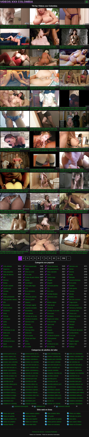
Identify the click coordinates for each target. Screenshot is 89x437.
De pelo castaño (8, 286)
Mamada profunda (52, 269)
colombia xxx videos (31, 387)
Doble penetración (8, 297)
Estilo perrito (73, 288)
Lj (47, 299)
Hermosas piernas (30, 297)
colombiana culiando (53, 390)
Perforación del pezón (76, 330)
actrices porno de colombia (10, 354)
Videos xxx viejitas (75, 413)
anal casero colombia (53, 362)
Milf (4, 277)
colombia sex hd (8, 381)
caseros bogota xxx (75, 367)
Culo (26, 288)
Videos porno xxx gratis (54, 419)
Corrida (27, 344)
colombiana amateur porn (76, 387)
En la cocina (29, 335)
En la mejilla (29, 327)
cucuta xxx (50, 401)
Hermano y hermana (75, 308)
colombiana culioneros (76, 390)
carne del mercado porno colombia (76, 365)
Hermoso (28, 324)
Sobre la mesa (7, 308)
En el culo (72, 335)
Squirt (5, 344)
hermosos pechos (52, 286)
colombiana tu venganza (10, 395)
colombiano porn (30, 401)
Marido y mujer (7, 346)
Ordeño (71, 297)
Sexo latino (72, 419)
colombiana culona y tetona (10, 392)
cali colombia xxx (74, 362)
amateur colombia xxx (10, 359)
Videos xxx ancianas (53, 424)
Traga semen (73, 302)
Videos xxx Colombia (16, 1)
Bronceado (6, 305)
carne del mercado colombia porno (32, 365)
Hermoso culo (73, 266)
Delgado (49, 283)
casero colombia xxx (53, 367)
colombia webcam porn (54, 384)
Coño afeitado (7, 266)
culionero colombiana (75, 403)
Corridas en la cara (31, 316)
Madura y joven (30, 299)
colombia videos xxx (31, 384)
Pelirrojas (72, 322)
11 (58, 258)
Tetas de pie (51, 305)
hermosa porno (74, 305)
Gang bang (72, 319)
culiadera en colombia (10, 403)
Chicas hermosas (52, 266)
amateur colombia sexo (76, 356)
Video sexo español (31, 419)
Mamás (71, 294)
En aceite (28, 346)
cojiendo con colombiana (10, 373)
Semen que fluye (30, 338)
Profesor (71, 346)
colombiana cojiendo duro (32, 390)
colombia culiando (52, 376)
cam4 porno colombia (9, 365)
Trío (48, 288)
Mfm (4, 302)
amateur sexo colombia (10, 362)
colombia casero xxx (31, 376)
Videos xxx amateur (9, 422)
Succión (27, 294)
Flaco (49, 274)
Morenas (6, 280)
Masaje (71, 338)
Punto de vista (51, 322)
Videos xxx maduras (31, 422)
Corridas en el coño (53, 310)
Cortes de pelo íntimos (32, 277)
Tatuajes (49, 280)
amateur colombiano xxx (32, 359)
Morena (71, 272)
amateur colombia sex (54, 356)
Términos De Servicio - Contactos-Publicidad (44, 431)
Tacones (71, 291)
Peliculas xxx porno (75, 416)
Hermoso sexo (29, 322)
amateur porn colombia (54, 359)
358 (63, 258)
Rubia (71, 274)
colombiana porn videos (76, 392)
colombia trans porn (75, 381)
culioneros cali (40, 406)
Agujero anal (7, 288)
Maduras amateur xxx (9, 419)
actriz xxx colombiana (76, 354)
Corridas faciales (52, 294)
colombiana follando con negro (32, 392)
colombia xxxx (51, 387)
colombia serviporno (75, 378)
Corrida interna (73, 333)
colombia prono (52, 378)
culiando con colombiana (54, 403)
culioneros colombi (64, 406)
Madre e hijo (73, 344)
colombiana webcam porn (76, 395)
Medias (27, 280)
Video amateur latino (53, 413)
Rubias (5, 283)
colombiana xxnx (30, 398)
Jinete (5, 313)
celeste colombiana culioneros (10, 370)
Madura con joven (74, 316)
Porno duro (50, 313)
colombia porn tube (31, 378)
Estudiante (6, 310)
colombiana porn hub (53, 392)
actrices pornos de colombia (32, 354)
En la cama (72, 283)
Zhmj (26, 341)
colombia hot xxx (74, 376)
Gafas (5, 322)
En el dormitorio (30, 291)
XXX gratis (50, 416)
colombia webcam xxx (76, 384)
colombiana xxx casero (54, 398)
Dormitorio (50, 316)
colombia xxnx (7, 387)
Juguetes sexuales (31, 308)
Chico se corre (29, 272)
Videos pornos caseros (54, 422)
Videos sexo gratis (8, 413)
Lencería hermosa (74, 280)
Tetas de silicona (8, 274)
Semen (71, 269)
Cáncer (49, 327)
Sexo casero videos (75, 422)
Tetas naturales (52, 272)
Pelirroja (5, 316)
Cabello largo (51, 277)
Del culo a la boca (74, 299)
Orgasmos (6, 269)
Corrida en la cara (52, 344)
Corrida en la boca (8, 341)
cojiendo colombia (52, 370)
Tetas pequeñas (8, 272)
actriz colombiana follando (54, 354)
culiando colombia (30, 403)
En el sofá (28, 274)
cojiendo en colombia (31, 373)
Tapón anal (50, 324)
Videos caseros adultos (32, 413)
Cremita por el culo (9, 330)
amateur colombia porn (32, 356)
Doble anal (6, 333)
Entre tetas (6, 327)
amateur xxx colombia (32, 362)
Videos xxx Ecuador (75, 424)
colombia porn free (9, 378)
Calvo (5, 324)
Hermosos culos (52, 297)
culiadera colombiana (75, 401)
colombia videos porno (10, 384)
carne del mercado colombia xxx (54, 365)
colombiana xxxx (8, 401)
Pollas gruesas (51, 338)
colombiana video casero (32, 395)
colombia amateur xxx (10, 376)
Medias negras (51, 302)
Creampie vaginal (30, 305)
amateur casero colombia (10, 356)
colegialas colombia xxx (54, 373)
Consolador (6, 319)
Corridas (5, 291)
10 (54, 258)
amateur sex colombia (76, 359)
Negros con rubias (52, 319)
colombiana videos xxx (54, 395)
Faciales (71, 286)
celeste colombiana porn (32, 370)
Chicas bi (50, 308)
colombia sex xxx (52, 381)
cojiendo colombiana (75, 370)
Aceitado (6, 335)
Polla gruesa (7, 338)
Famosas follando (30, 416)
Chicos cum (72, 313)
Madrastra (50, 333)
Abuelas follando (8, 424)
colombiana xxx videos (76, 398)
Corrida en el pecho (31, 319)
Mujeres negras (74, 341)
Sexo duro (50, 291)
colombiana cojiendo (9, 390)
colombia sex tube (30, 381)
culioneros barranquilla (21, 406)
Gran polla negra (30, 286)
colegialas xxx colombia (76, 373)
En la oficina (51, 346)
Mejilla (27, 269)
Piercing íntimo (29, 330)
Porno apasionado (30, 266)
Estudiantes (28, 310)
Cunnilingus (28, 283)
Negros (71, 327)
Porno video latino (30, 424)
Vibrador (71, 324)
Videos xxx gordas (8, 416)
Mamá (5, 294)
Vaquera (27, 302)
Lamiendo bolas (74, 310)
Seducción (28, 333)
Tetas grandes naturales (10, 299)
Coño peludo (29, 313)
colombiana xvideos (9, 398)
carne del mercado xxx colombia (10, 367)
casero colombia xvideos (32, 367)
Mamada (72, 277)
